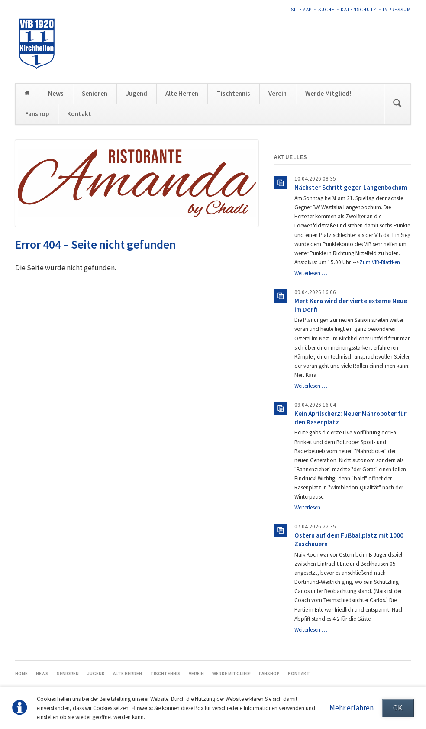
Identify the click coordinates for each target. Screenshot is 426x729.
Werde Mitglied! (328, 93)
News (56, 93)
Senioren (94, 93)
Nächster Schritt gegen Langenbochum (350, 187)
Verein (277, 93)
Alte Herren (181, 93)
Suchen (397, 104)
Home (27, 93)
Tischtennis (233, 93)
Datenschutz (358, 9)
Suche (326, 9)
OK (397, 708)
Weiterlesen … (310, 273)
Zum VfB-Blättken (379, 262)
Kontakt (79, 114)
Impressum (397, 9)
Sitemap (301, 9)
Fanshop (37, 114)
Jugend (136, 93)
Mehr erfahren (351, 708)
